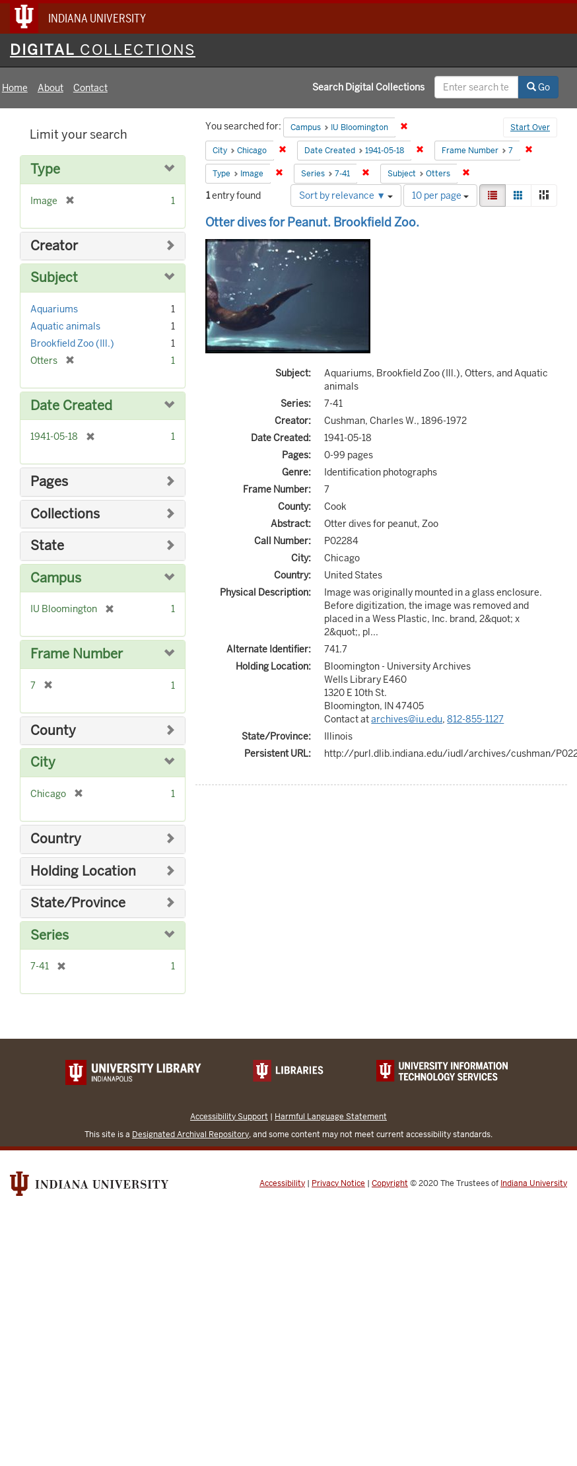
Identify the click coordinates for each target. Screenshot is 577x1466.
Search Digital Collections (368, 87)
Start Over (530, 127)
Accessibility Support (229, 1116)
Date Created (71, 406)
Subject (54, 277)
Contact (90, 88)
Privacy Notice (338, 1183)
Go (538, 87)
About (50, 88)
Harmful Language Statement (331, 1116)
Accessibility (282, 1183)
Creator (54, 246)
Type (45, 169)
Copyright (390, 1183)
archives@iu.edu (406, 719)
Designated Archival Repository (190, 1134)
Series (49, 935)
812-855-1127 (475, 719)
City (42, 762)
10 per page (440, 195)
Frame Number (76, 654)
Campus (55, 578)
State (47, 546)
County (53, 730)
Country (55, 839)
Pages (49, 481)
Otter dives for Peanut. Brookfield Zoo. (312, 222)
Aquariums (54, 309)
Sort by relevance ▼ (346, 195)
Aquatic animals (65, 326)
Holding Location (83, 871)
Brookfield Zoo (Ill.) (72, 343)
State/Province (77, 903)
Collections (65, 514)
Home (15, 88)
